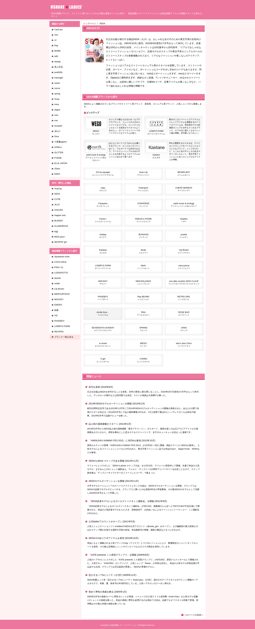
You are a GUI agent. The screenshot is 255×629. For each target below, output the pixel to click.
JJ (55, 40)
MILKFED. (59, 331)
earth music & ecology (184, 204)
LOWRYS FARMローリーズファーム (156, 131)
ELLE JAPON (60, 163)
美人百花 (58, 67)
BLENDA (58, 220)
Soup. (57, 99)
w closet (103, 344)
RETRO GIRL (183, 297)
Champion (143, 189)
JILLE (57, 204)
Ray (56, 45)
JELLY (57, 131)
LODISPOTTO (61, 272)
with (56, 56)
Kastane (103, 251)
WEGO (143, 344)
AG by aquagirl (103, 173)
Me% (143, 266)
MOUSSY (102, 282)
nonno (57, 88)
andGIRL (58, 72)
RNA (143, 313)
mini (56, 115)
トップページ (89, 23)
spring (57, 93)
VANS (183, 328)
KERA (57, 174)
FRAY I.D (58, 267)
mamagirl (58, 77)
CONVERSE (143, 204)
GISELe (58, 147)
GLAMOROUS (61, 226)
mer (56, 120)
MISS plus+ (59, 237)
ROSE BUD (183, 313)
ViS (56, 315)
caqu (103, 189)
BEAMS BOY (184, 173)
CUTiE (57, 199)
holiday (103, 235)
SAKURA (58, 210)
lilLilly (143, 251)
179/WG (143, 360)
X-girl (103, 360)
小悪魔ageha (60, 142)
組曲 (56, 310)
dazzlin (57, 278)
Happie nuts (60, 215)
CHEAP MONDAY (183, 189)
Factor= (103, 220)
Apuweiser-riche (61, 256)
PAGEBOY (103, 297)
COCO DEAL (60, 262)
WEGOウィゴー (96, 131)
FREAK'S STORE (143, 220)
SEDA (57, 194)
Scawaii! (58, 126)
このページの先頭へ (193, 615)
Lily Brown (184, 251)
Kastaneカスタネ (156, 155)
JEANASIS (143, 235)
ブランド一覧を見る (63, 337)
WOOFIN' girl (60, 242)
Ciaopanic (103, 204)
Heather (184, 220)
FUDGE (58, 158)
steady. (57, 61)
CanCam (58, 29)
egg (56, 231)
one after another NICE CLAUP (184, 282)
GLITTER (58, 152)
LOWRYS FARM (103, 266)
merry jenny (184, 266)
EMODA (58, 305)
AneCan (58, 188)
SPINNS (143, 328)
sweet (57, 83)
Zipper (57, 109)
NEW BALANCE (143, 282)
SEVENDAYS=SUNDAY (103, 328)
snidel (57, 283)
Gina (56, 136)
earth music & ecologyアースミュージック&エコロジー (96, 157)
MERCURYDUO (62, 294)
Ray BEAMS (143, 297)
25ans (57, 168)
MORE (57, 51)
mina (56, 104)
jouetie (183, 235)
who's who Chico (184, 344)
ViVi (56, 35)
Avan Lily (143, 173)
